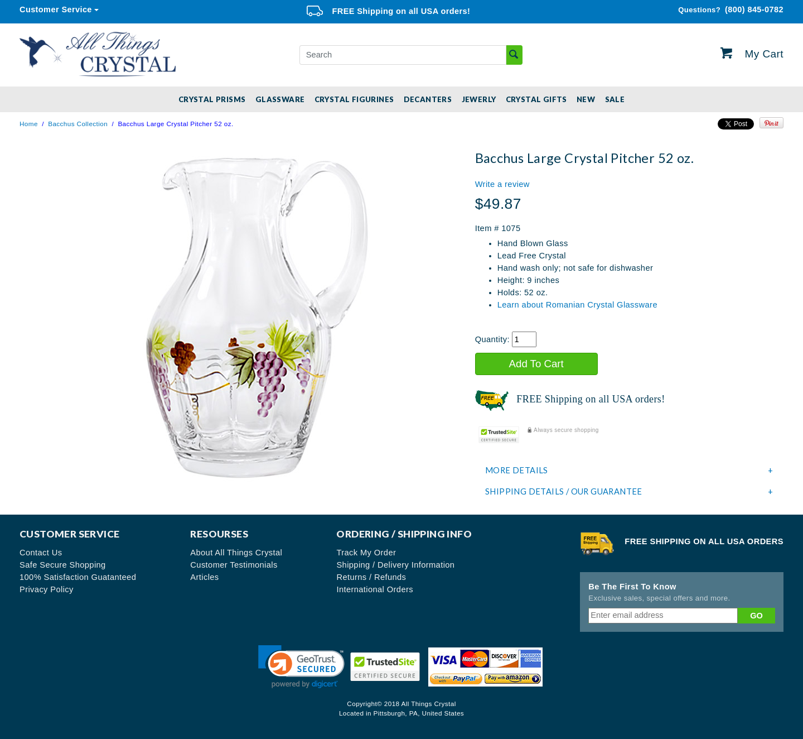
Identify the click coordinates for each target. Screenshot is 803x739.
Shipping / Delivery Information (395, 564)
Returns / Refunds (371, 577)
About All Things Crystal (236, 552)
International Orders (374, 589)
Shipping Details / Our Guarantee (629, 491)
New (586, 99)
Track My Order (366, 552)
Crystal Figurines (354, 99)
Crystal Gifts (536, 99)
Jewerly (479, 99)
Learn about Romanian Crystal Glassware (577, 304)
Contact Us (41, 552)
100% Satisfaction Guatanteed (78, 577)
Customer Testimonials (233, 564)
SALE (615, 99)
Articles (204, 577)
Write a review (502, 184)
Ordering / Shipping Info (404, 534)
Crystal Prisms (212, 99)
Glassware (280, 99)
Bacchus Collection (78, 123)
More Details (629, 470)
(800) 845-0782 (730, 10)
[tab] (629, 470)
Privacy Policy (47, 589)
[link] (301, 666)
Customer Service (56, 9)
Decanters (428, 99)
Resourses (219, 534)
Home (29, 123)
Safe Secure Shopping (63, 564)
